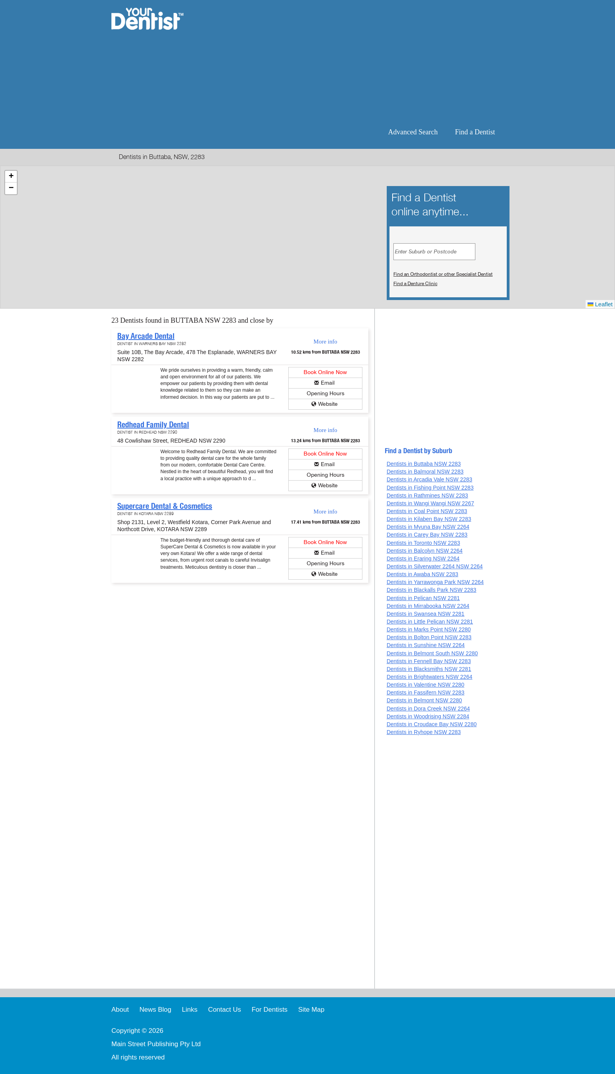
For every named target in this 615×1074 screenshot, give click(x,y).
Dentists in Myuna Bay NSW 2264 (428, 527)
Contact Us (224, 1009)
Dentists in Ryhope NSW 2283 (424, 732)
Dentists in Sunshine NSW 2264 (426, 645)
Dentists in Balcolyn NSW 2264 (425, 551)
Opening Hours (325, 393)
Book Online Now (325, 372)
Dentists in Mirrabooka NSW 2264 (428, 606)
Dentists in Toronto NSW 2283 (423, 543)
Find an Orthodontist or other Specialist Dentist (443, 274)
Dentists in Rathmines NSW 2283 (427, 495)
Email (328, 383)
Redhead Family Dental (153, 424)
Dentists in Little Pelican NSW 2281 (430, 621)
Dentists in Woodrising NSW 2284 (428, 716)
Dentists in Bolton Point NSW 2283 (429, 637)
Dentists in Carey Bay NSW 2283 (427, 535)
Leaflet (600, 304)
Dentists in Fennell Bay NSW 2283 (429, 661)
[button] (11, 177)
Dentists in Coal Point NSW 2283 (427, 511)
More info (325, 341)
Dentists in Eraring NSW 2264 (423, 558)
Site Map (311, 1009)
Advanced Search (413, 132)
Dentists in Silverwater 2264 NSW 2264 (435, 566)
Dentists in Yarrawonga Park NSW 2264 (435, 582)
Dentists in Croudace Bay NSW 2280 (432, 724)
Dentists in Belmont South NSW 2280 (432, 653)
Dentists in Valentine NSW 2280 (425, 685)
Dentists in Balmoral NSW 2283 (425, 471)
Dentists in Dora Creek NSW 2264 (428, 708)
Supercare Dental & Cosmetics (164, 506)
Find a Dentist (475, 132)
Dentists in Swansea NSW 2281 (425, 614)
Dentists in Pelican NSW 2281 (423, 598)
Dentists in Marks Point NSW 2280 (429, 629)
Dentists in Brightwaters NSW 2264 (430, 677)
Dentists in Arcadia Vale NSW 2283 (429, 479)
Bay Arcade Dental (146, 336)
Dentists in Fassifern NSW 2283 (425, 692)
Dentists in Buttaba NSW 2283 (424, 464)
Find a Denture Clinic (415, 283)
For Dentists (269, 1009)
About (120, 1009)
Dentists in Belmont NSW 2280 (424, 700)
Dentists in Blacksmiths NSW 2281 (429, 669)
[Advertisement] (358, 63)
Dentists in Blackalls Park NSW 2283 (432, 590)
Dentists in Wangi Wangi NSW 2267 (430, 503)
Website (328, 404)
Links (190, 1009)
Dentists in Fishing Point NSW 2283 (430, 488)
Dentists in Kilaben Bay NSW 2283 (429, 519)
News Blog (155, 1009)
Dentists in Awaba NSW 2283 (423, 574)
